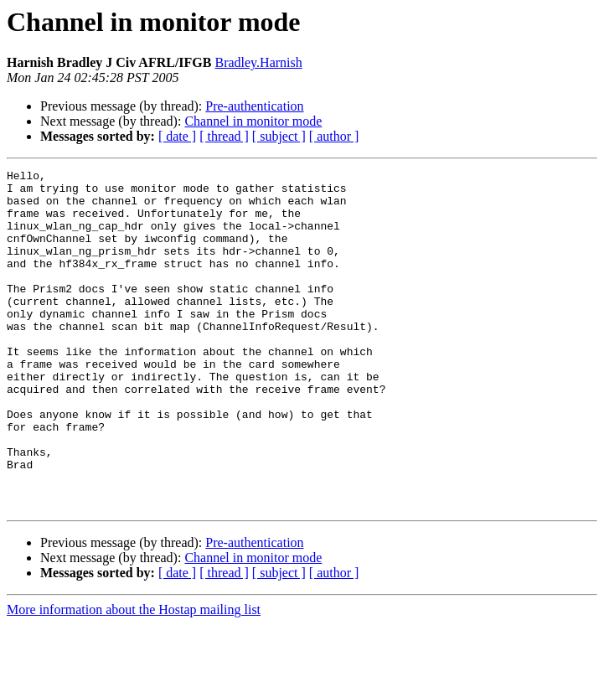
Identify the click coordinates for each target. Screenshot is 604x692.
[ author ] (334, 136)
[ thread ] (224, 136)
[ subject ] (279, 136)
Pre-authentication (254, 106)
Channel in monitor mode (253, 121)
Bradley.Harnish (258, 62)
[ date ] (177, 136)
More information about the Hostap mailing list (134, 677)
